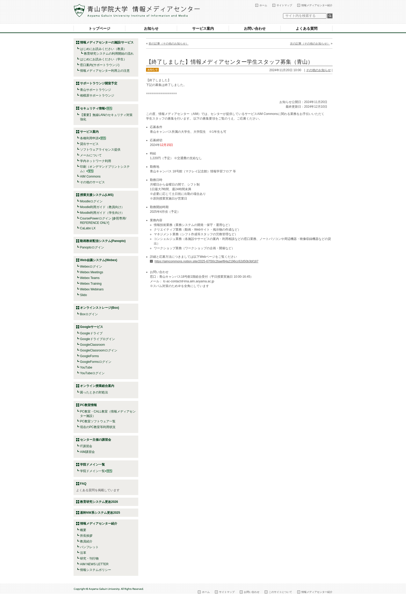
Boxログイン (89, 314)
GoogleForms (89, 356)
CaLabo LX (88, 228)
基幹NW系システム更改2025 (100, 512)
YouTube (86, 367)
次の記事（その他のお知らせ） (310, 43)
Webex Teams (90, 278)
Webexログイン (91, 266)
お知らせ (151, 28)
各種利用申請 (89, 138)
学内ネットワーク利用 (95, 161)
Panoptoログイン (92, 247)
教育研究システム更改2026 (99, 502)
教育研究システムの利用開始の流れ (109, 53)
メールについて (91, 155)
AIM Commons (90, 176)
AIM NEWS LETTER (94, 564)
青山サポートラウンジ (95, 90)
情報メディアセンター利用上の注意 (105, 70)
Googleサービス (91, 327)
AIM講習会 (87, 452)
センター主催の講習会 (95, 440)
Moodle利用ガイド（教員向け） (102, 207)
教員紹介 (86, 541)
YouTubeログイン (92, 373)
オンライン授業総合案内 (97, 386)
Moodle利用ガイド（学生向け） (102, 213)
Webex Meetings (91, 272)
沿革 (83, 553)
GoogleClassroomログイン (98, 350)
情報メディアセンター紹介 (316, 5)
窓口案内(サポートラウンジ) (99, 65)
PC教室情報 (88, 405)
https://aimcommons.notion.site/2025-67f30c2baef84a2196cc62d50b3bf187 (206, 261)
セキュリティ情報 (96, 108)
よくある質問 (306, 28)
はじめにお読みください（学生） (103, 59)
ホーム (263, 5)
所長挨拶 (86, 536)
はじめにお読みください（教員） (103, 49)
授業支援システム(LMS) (96, 195)
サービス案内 (203, 28)
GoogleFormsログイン (95, 362)
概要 (83, 530)
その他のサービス (92, 182)
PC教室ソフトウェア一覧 (97, 421)
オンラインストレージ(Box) (99, 308)
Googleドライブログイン (97, 339)
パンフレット (89, 547)
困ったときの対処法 (94, 392)
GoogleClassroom (92, 345)
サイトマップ (284, 5)
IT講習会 (86, 446)
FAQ (83, 483)
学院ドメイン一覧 (96, 471)
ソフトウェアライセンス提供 (100, 149)
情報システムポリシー (95, 570)
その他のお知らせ (318, 70)
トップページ (99, 28)
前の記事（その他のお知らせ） (169, 43)
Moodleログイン (91, 201)
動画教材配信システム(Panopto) (103, 241)
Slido (83, 295)
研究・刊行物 (89, 558)
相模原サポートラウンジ (97, 95)
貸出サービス (89, 144)
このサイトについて (280, 592)
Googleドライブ (91, 333)
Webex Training (91, 283)
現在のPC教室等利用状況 (97, 427)
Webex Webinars (92, 289)
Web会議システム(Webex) (98, 260)
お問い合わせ (255, 28)
